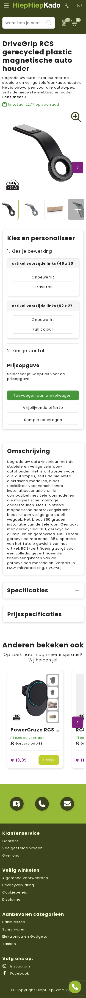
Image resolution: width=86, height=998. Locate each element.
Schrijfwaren (14, 929)
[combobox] (23, 23)
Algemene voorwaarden (25, 877)
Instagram (16, 966)
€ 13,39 (19, 760)
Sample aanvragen (43, 419)
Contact (10, 840)
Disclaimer (12, 899)
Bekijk (49, 760)
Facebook (15, 973)
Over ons (10, 855)
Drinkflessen (13, 921)
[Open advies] (75, 987)
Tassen (9, 943)
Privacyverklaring (18, 885)
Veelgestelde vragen (22, 848)
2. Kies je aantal (25, 350)
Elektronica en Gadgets (24, 936)
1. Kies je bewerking (29, 251)
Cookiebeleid (15, 892)
